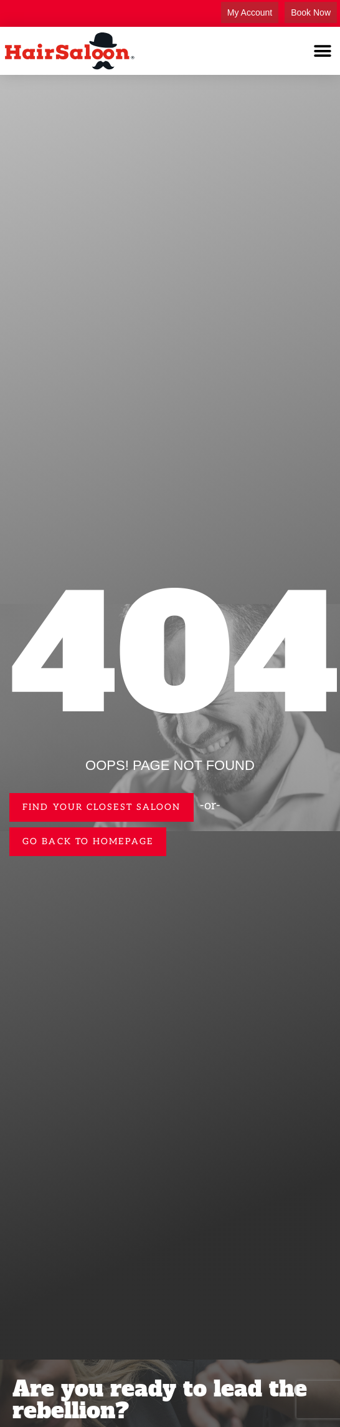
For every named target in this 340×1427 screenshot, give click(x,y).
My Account (249, 12)
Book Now (311, 12)
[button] (323, 51)
